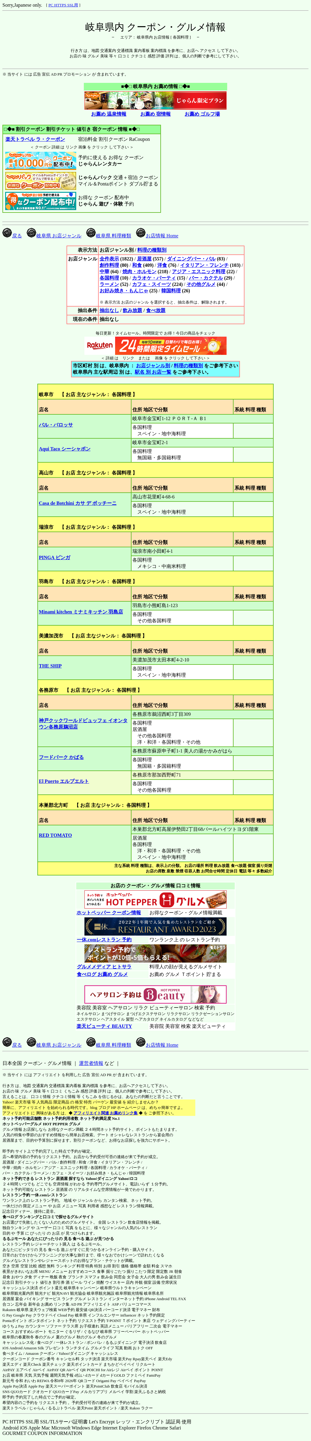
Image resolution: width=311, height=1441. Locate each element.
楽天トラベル (14, 1408)
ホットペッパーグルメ (22, 1124)
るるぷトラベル (62, 1408)
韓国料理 (171, 290)
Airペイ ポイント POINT (142, 1370)
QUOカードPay (66, 1391)
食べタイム (12, 1353)
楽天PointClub (98, 1386)
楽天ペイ (149, 1359)
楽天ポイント (106, 1408)
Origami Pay (106, 1380)
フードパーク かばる (61, 757)
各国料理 (109, 277)
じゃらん (37, 1408)
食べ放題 (156, 310)
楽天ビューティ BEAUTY (104, 1026)
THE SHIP (50, 665)
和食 (137, 265)
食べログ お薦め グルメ (102, 974)
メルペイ (117, 1391)
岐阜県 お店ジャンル (54, 235)
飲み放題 (132, 310)
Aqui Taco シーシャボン (65, 448)
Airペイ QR (76, 1370)
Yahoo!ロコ (128, 1178)
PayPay (140, 1380)
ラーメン (109, 284)
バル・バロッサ (56, 424)
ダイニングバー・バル (191, 258)
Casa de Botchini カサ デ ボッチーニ (78, 503)
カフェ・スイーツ (151, 284)
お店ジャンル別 (153, 365)
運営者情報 (91, 1063)
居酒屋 (144, 258)
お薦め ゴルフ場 (202, 114)
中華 (104, 271)
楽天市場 (109, 1359)
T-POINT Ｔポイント (124, 1320)
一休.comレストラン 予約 (104, 939)
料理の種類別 (151, 250)
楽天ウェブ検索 (43, 1309)
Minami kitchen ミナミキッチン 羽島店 (81, 611)
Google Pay (22, 1315)
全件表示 (109, 258)
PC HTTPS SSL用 (63, 5)
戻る (12, 235)
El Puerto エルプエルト (64, 781)
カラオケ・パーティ (154, 277)
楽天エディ (12, 1364)
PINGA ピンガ (54, 557)
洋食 (162, 265)
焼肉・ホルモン (139, 271)
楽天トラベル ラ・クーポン (35, 139)
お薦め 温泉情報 (108, 114)
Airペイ (39, 1370)
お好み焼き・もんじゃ (124, 290)
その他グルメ (201, 284)
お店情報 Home (157, 235)
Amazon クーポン (40, 1353)
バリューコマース (135, 1304)
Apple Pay (36, 1386)
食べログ (10, 1217)
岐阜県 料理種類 (108, 235)
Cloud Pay (65, 1315)
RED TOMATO (55, 835)
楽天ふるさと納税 (150, 1391)
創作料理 (109, 265)
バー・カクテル (206, 277)
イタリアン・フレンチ (204, 265)
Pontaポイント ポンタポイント (29, 1320)
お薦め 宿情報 (155, 114)
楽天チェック (54, 1364)
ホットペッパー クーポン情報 (109, 912)
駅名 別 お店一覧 (153, 372)
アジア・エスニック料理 (198, 271)
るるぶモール (14, 1238)
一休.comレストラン (49, 1195)
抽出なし (109, 310)
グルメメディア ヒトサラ (104, 966)
